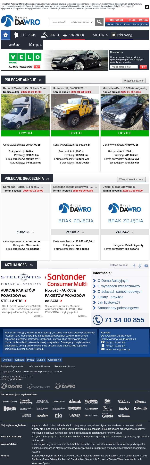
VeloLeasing (124, 35)
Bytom (49, 455)
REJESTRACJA (138, 20)
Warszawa (123, 459)
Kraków (94, 455)
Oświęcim (55, 459)
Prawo (127, 24)
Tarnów (113, 459)
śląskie (60, 448)
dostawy (129, 425)
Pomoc (136, 24)
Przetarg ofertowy (126, 436)
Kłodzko (103, 455)
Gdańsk (58, 455)
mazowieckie (98, 444)
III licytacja (61, 436)
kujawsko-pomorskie (58, 444)
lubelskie (75, 444)
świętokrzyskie (72, 448)
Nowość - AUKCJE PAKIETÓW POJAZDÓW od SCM (65, 295)
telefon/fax (98, 432)
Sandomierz (77, 459)
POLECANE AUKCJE (23, 79)
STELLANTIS (100, 35)
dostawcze (118, 425)
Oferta (118, 24)
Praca (30, 359)
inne (48, 428)
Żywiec (46, 463)
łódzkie (36, 451)
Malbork (36, 459)
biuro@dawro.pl (121, 349)
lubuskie (85, 444)
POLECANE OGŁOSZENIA (27, 178)
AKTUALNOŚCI (19, 264)
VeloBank (14, 44)
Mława (45, 459)
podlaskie (37, 448)
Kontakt (144, 24)
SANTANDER (76, 35)
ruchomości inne (64, 432)
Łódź (144, 455)
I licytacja (37, 436)
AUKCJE (55, 35)
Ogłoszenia (54, 359)
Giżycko (67, 455)
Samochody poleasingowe (118, 308)
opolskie (125, 444)
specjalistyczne (82, 432)
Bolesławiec (39, 455)
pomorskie (49, 448)
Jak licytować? (109, 302)
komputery (73, 428)
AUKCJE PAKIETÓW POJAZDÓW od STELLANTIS (18, 295)
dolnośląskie (39, 444)
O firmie (109, 24)
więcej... (38, 315)
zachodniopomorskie (134, 448)
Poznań (66, 459)
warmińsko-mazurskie (93, 448)
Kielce (86, 455)
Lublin (129, 455)
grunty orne (38, 428)
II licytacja (48, 436)
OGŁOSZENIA (28, 35)
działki (138, 425)
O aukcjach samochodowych (120, 292)
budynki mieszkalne (51, 425)
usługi (119, 432)
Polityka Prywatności (12, 366)
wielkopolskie (114, 448)
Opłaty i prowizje (110, 297)
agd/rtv (36, 425)
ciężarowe (106, 425)
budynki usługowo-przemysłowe (81, 425)
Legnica (113, 455)
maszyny (140, 428)
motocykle (38, 432)
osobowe (49, 432)
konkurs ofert (80, 436)
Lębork (137, 455)
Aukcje (41, 359)
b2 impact (35, 44)
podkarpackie (138, 444)
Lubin (122, 455)
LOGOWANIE (116, 20)
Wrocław (37, 463)
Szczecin (103, 459)
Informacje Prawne (39, 366)
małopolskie (113, 444)
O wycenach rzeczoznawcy (119, 286)
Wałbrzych (136, 459)
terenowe (109, 432)
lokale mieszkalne (90, 428)
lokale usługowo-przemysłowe (118, 428)
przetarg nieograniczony (102, 436)
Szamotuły (91, 459)
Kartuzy (77, 455)
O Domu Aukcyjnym (113, 281)
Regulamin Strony (64, 366)
